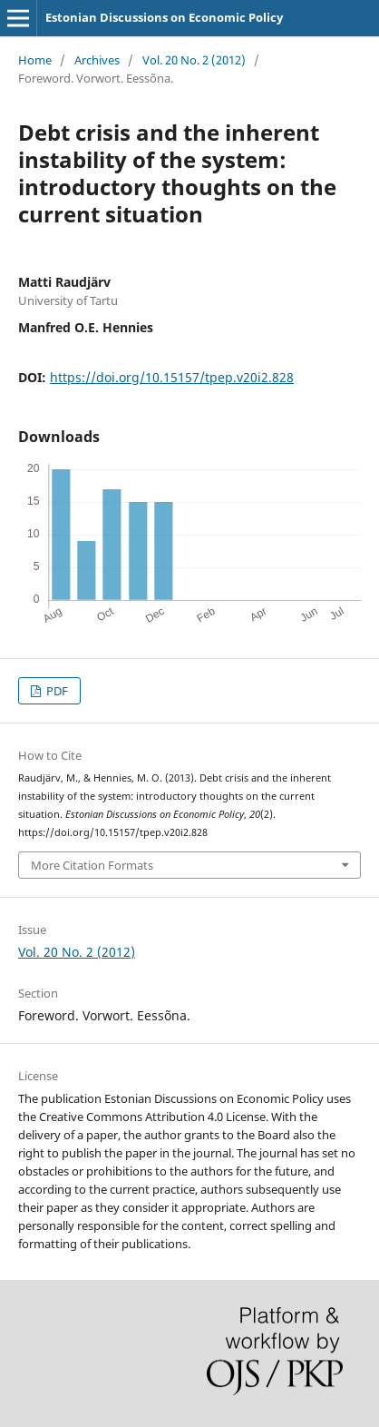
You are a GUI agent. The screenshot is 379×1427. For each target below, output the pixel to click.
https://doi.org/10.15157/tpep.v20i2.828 (172, 377)
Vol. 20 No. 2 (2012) (194, 60)
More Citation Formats (92, 865)
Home (35, 60)
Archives (97, 60)
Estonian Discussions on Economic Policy (164, 17)
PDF (56, 691)
